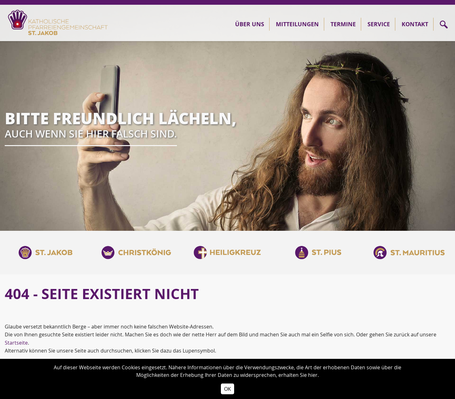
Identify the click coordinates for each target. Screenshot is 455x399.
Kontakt (415, 24)
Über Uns (249, 24)
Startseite (16, 342)
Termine (343, 24)
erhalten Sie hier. (298, 374)
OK (227, 388)
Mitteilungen (297, 24)
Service (378, 24)
